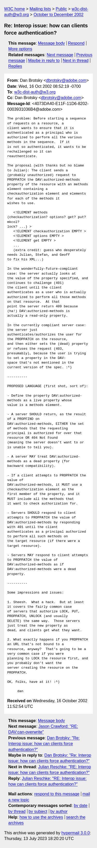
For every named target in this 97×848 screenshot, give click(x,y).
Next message (60, 55)
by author (59, 811)
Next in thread (75, 60)
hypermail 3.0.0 (75, 833)
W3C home (14, 9)
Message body (51, 43)
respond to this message (56, 794)
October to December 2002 (59, 14)
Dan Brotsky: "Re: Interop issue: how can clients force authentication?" (44, 744)
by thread (17, 811)
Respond (76, 43)
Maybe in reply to (44, 60)
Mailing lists (40, 9)
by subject (38, 811)
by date (80, 805)
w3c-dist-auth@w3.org (34, 92)
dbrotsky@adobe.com (66, 80)
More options (20, 49)
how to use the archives (41, 817)
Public (61, 9)
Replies (15, 66)
